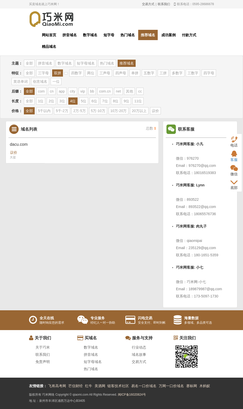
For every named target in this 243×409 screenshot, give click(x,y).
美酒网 (100, 386)
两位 (90, 73)
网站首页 (49, 35)
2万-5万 (79, 111)
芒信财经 (75, 386)
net (118, 91)
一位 (56, 81)
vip (82, 91)
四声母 (120, 73)
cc (140, 91)
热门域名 (127, 35)
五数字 (149, 73)
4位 (73, 101)
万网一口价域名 (171, 386)
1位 (41, 101)
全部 (29, 63)
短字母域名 (86, 63)
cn (52, 91)
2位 (51, 101)
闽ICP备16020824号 (132, 394)
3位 (62, 101)
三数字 (193, 73)
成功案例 (168, 35)
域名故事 (139, 354)
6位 (94, 101)
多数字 (177, 73)
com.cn (105, 91)
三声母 (104, 73)
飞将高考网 (57, 386)
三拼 (163, 73)
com (41, 91)
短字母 (109, 35)
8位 (115, 101)
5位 (83, 101)
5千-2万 (62, 111)
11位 (138, 101)
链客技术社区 (118, 386)
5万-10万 (98, 111)
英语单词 (20, 81)
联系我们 (164, 4)
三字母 (43, 73)
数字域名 (90, 35)
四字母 (208, 73)
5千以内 (44, 111)
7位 (105, 101)
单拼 (134, 73)
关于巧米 (42, 347)
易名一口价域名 (143, 386)
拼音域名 (69, 35)
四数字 (76, 73)
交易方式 (148, 4)
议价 (155, 111)
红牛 (88, 386)
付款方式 (189, 35)
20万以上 (139, 111)
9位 (126, 101)
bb (92, 91)
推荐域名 (148, 35)
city (72, 91)
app (62, 91)
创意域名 (40, 81)
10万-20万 (118, 111)
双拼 (57, 73)
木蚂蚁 (204, 386)
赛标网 (191, 386)
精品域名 (49, 46)
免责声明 (42, 362)
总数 (151, 128)
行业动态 (139, 347)
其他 (129, 91)
